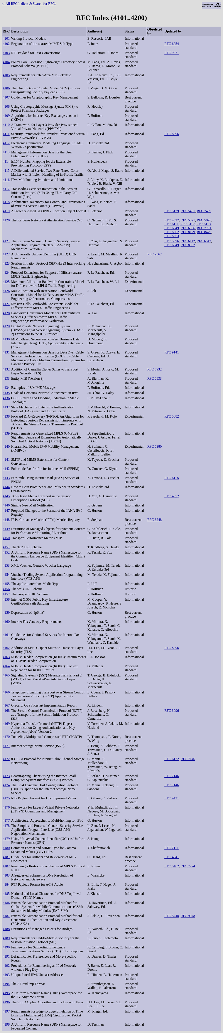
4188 (6, 929)
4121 (6, 241)
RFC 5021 (188, 220)
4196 (6, 1002)
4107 (6, 97)
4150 (6, 538)
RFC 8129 (188, 232)
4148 (6, 520)
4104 (6, 62)
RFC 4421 (171, 798)
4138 (6, 416)
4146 (6, 505)
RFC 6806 (188, 228)
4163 (6, 657)
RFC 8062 (171, 232)
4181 (6, 857)
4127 (6, 304)
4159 (6, 612)
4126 (6, 291)
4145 (6, 496)
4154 (6, 574)
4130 (6, 339)
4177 (6, 820)
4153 (6, 565)
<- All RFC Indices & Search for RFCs (29, 3)
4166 (6, 692)
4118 (6, 202)
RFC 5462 (171, 866)
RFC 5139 (171, 211)
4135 (6, 393)
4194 (6, 984)
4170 (6, 737)
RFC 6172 (171, 759)
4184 (6, 884)
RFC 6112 (187, 224)
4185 (6, 893)
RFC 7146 (188, 759)
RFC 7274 (188, 866)
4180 (6, 848)
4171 (6, 746)
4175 (6, 798)
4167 (6, 705)
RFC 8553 (171, 236)
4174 (6, 785)
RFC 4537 (171, 220)
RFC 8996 (171, 134)
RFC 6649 (171, 228)
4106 (6, 88)
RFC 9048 (188, 916)
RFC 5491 (188, 211)
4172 (6, 759)
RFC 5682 (171, 416)
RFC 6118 (171, 478)
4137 (6, 407)
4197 (6, 1011)
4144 (6, 487)
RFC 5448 (171, 916)
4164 (6, 666)
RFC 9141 (171, 352)
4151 (6, 547)
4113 (6, 152)
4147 (6, 510)
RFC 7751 (204, 228)
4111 (6, 134)
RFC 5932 (154, 369)
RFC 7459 (204, 211)
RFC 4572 (171, 496)
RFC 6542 (204, 241)
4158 (6, 599)
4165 (6, 675)
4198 (6, 1024)
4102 (6, 44)
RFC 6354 (171, 44)
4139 (6, 433)
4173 (6, 776)
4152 (6, 552)
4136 (6, 398)
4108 (6, 106)
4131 (6, 352)
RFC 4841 (171, 857)
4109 (6, 115)
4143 (6, 478)
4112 (6, 143)
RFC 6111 (171, 224)
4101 (6, 38)
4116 (6, 180)
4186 (6, 903)
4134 (6, 387)
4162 (6, 648)
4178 (6, 825)
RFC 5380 (154, 446)
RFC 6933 (154, 378)
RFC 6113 (203, 224)
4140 (6, 446)
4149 (6, 529)
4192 (6, 965)
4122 (6, 254)
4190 (6, 947)
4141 (6, 459)
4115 (6, 170)
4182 (6, 866)
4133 (6, 378)
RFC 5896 (204, 220)
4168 (6, 710)
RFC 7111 (171, 848)
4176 (6, 807)
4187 (6, 916)
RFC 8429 (204, 232)
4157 (6, 594)
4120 (6, 220)
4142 (6, 469)
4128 (6, 313)
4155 (6, 584)
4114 (6, 161)
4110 (6, 125)
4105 (6, 75)
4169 (6, 723)
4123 (6, 263)
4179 (6, 839)
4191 (6, 956)
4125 (6, 282)
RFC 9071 (171, 53)
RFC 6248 (154, 520)
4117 (6, 189)
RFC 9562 (154, 254)
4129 (6, 326)
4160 (6, 622)
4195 (6, 993)
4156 (6, 589)
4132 (6, 369)
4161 (6, 635)
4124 (6, 272)
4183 (6, 875)
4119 (6, 211)
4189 (6, 938)
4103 (6, 53)
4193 (6, 975)
